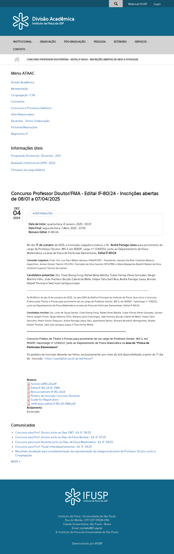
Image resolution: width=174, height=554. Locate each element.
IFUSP (98, 543)
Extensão (120, 41)
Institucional (22, 41)
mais (15, 461)
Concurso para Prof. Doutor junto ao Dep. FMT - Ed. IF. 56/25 (53, 432)
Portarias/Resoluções (24, 127)
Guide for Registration (45, 399)
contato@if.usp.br (91, 528)
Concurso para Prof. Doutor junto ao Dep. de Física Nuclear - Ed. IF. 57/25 (60, 437)
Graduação (48, 41)
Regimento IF (19, 133)
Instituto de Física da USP (48, 23)
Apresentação (19, 88)
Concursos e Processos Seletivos (31, 108)
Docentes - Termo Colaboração (30, 121)
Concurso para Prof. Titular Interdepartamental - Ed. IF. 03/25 (53, 446)
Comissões (17, 101)
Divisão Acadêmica (53, 19)
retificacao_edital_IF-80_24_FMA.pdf (53, 403)
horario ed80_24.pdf (44, 383)
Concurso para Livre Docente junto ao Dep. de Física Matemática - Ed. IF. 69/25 (64, 442)
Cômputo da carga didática (28, 170)
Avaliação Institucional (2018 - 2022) (33, 163)
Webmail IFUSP (137, 4)
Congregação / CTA (23, 95)
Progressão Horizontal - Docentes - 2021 (36, 155)
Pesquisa (100, 41)
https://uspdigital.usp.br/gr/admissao (68, 358)
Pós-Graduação (75, 41)
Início (17, 59)
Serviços (141, 41)
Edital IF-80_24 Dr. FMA (45, 387)
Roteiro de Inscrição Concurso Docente (55, 395)
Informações (44, 213)
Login (157, 4)
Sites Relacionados (22, 114)
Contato (19, 49)
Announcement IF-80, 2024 (48, 391)
